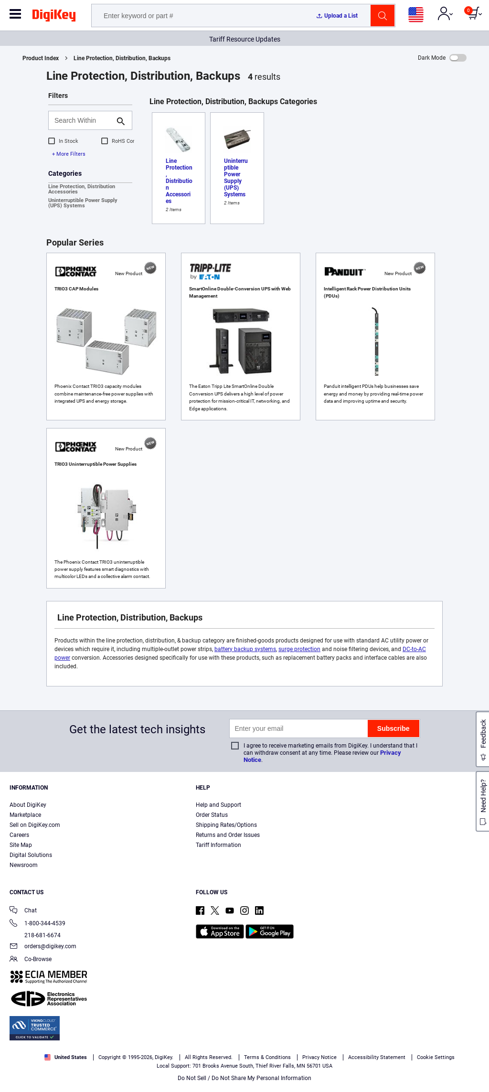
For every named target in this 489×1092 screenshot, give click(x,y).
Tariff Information (218, 845)
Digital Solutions (31, 855)
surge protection (299, 649)
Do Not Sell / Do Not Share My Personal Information (244, 1078)
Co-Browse (31, 959)
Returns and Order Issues (228, 835)
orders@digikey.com (43, 947)
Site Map (21, 845)
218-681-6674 (35, 935)
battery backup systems (245, 649)
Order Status (212, 815)
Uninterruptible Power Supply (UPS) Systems (82, 203)
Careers (19, 835)
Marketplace (25, 815)
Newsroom (24, 865)
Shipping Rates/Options (226, 825)
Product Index (40, 58)
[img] (53, 17)
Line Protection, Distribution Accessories (81, 189)
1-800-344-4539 (37, 924)
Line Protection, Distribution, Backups (122, 58)
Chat (23, 911)
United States (65, 1057)
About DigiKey (28, 805)
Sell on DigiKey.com (35, 825)
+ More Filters (68, 154)
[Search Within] (83, 120)
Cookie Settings (436, 1057)
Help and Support (218, 805)
